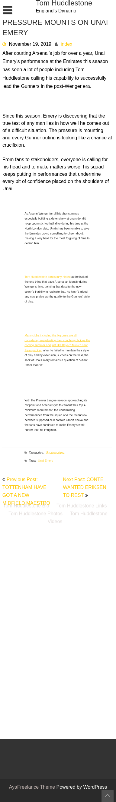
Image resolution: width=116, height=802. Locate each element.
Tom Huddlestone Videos (78, 113)
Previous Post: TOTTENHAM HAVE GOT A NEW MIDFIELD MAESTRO (26, 491)
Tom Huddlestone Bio (26, 101)
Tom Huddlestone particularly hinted (51, 281)
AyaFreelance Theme (32, 787)
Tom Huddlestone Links (81, 101)
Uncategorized (56, 459)
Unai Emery (49, 467)
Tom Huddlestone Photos (35, 109)
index (66, 44)
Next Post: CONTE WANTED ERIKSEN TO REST (84, 488)
